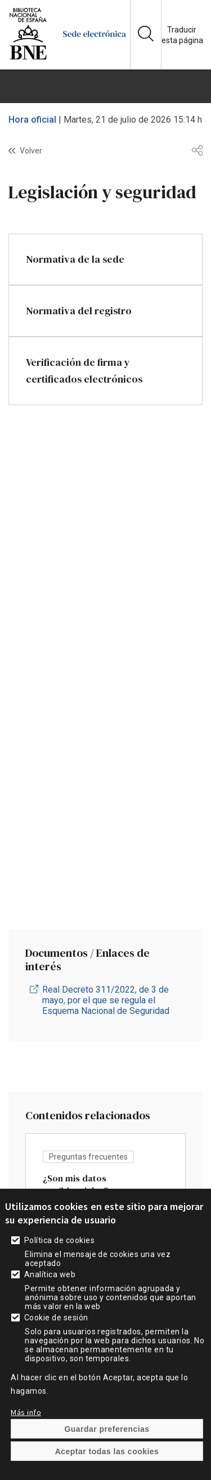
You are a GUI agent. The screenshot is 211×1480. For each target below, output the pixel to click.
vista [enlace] (105, 1199)
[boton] (105, 86)
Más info (26, 1433)
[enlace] (28, 58)
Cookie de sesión (56, 1338)
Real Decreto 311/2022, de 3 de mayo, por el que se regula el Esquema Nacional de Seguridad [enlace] (105, 1000)
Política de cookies (59, 1260)
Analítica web (49, 1295)
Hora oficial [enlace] (32, 119)
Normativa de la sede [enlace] (75, 259)
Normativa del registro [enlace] (79, 311)
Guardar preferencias (106, 1449)
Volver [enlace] (31, 150)
